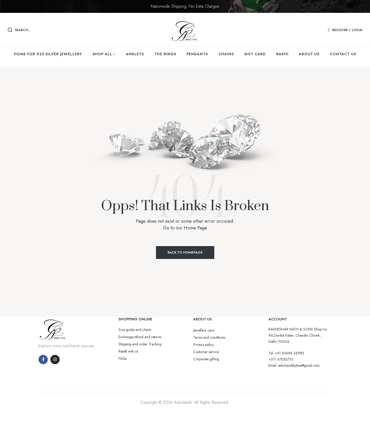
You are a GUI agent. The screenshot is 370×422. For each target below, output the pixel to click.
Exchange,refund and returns (139, 336)
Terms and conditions (209, 337)
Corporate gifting (206, 359)
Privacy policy (203, 344)
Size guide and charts (134, 329)
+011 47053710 (281, 359)
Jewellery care (203, 330)
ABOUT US (202, 319)
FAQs (122, 358)
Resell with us (128, 351)
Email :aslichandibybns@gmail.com (294, 365)
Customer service (206, 351)
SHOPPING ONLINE (135, 319)
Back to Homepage (185, 252)
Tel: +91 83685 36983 (286, 353)
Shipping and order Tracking (139, 344)
